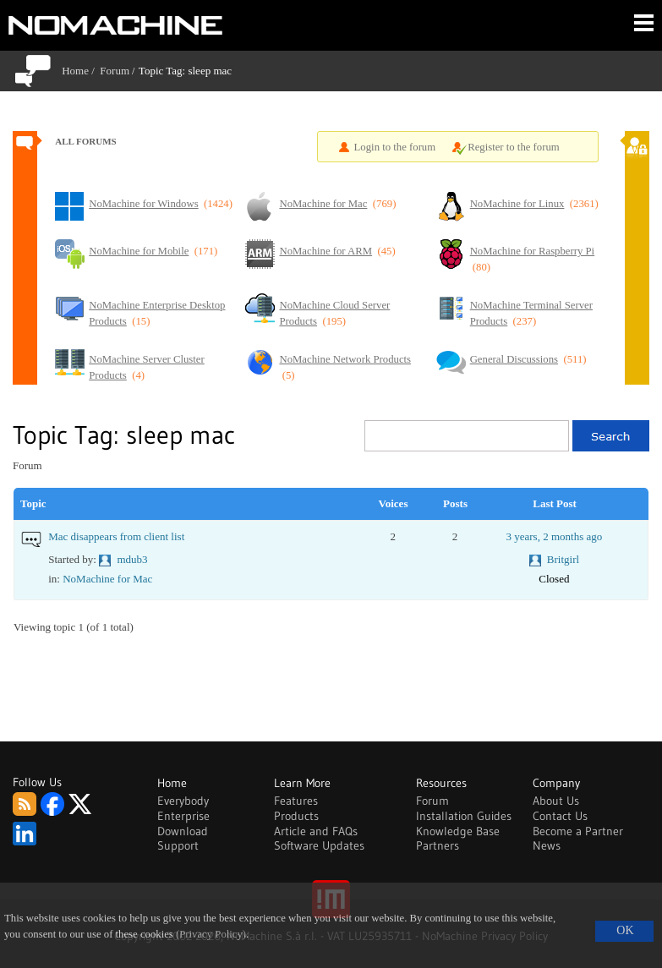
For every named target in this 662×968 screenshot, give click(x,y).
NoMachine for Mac (107, 578)
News (547, 845)
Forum (114, 70)
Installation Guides (464, 815)
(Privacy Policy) (211, 934)
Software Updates (319, 845)
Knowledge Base (458, 831)
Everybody (183, 800)
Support (178, 845)
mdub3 (132, 559)
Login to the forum (395, 147)
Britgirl (563, 559)
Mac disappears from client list (116, 536)
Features (296, 800)
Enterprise (183, 815)
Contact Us (560, 815)
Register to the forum (514, 147)
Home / (81, 70)
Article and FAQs (316, 831)
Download (182, 831)
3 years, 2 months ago (554, 536)
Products (296, 815)
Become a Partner (578, 831)
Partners (437, 845)
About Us (556, 800)
